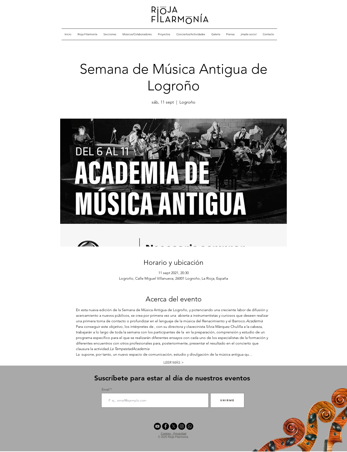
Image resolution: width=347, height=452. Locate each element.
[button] (109, 34)
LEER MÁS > (173, 362)
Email (105, 389)
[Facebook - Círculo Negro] (165, 426)
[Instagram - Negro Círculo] (181, 426)
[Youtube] (157, 426)
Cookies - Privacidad (173, 433)
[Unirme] (227, 400)
